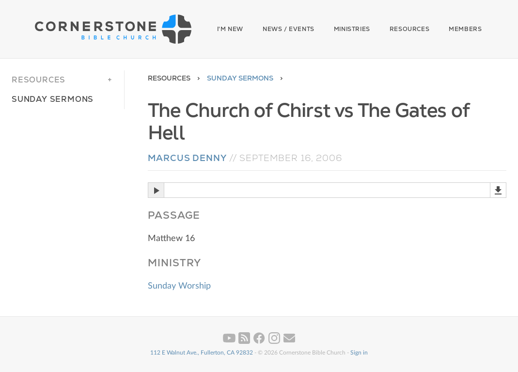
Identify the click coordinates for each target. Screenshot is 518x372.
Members (465, 29)
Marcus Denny (187, 157)
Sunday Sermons (240, 78)
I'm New (230, 29)
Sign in (359, 353)
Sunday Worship (179, 286)
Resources (409, 29)
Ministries (352, 29)
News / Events (288, 29)
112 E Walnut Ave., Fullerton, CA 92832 (201, 353)
